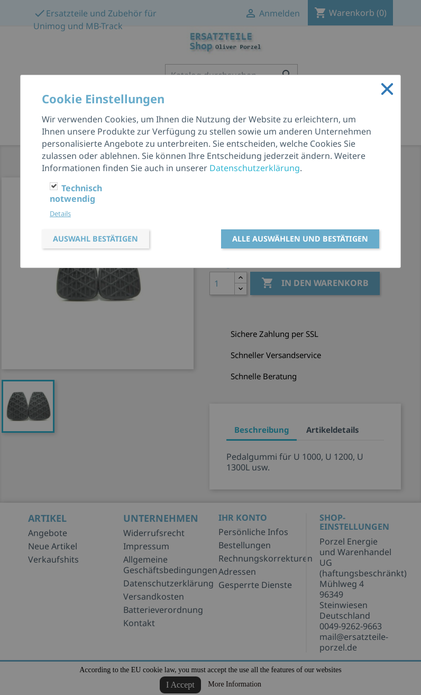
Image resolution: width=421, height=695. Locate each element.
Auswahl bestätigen (95, 239)
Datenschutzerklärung (254, 168)
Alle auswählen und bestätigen (300, 239)
